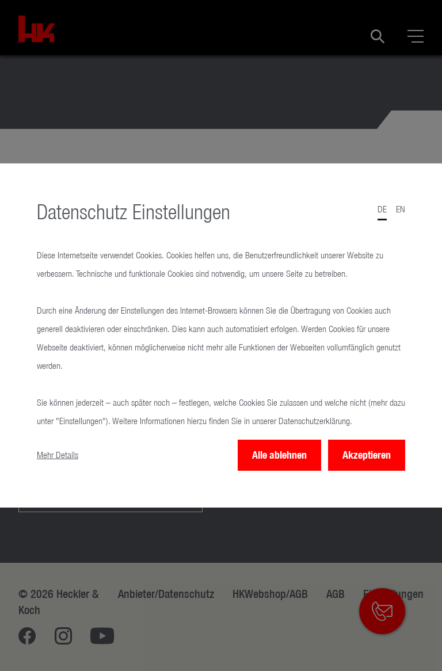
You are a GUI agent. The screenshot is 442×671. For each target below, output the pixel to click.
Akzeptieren (366, 455)
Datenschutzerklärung (314, 420)
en (400, 209)
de (382, 209)
